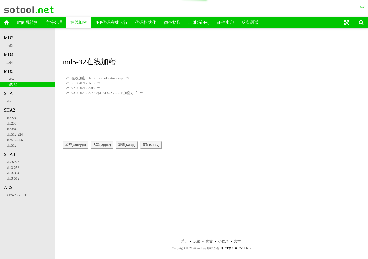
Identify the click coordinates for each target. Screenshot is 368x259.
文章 (237, 241)
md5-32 (10, 84)
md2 (8, 46)
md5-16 (10, 79)
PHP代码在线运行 (111, 22)
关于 (184, 241)
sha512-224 (13, 134)
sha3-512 (11, 178)
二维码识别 (198, 22)
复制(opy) (151, 145)
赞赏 (209, 241)
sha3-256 (11, 168)
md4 (8, 62)
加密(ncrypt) (75, 145)
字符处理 (54, 22)
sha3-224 (11, 162)
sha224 (10, 118)
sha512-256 (13, 140)
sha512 (10, 145)
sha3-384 (11, 173)
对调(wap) (126, 145)
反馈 (196, 241)
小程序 (223, 241)
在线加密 (78, 22)
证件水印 (225, 22)
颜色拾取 (172, 22)
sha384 (10, 129)
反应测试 (249, 22)
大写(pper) (102, 145)
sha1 (8, 101)
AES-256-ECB (15, 195)
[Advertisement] (211, 43)
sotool (29, 9)
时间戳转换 (27, 22)
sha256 (10, 123)
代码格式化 (145, 22)
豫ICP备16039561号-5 (236, 248)
